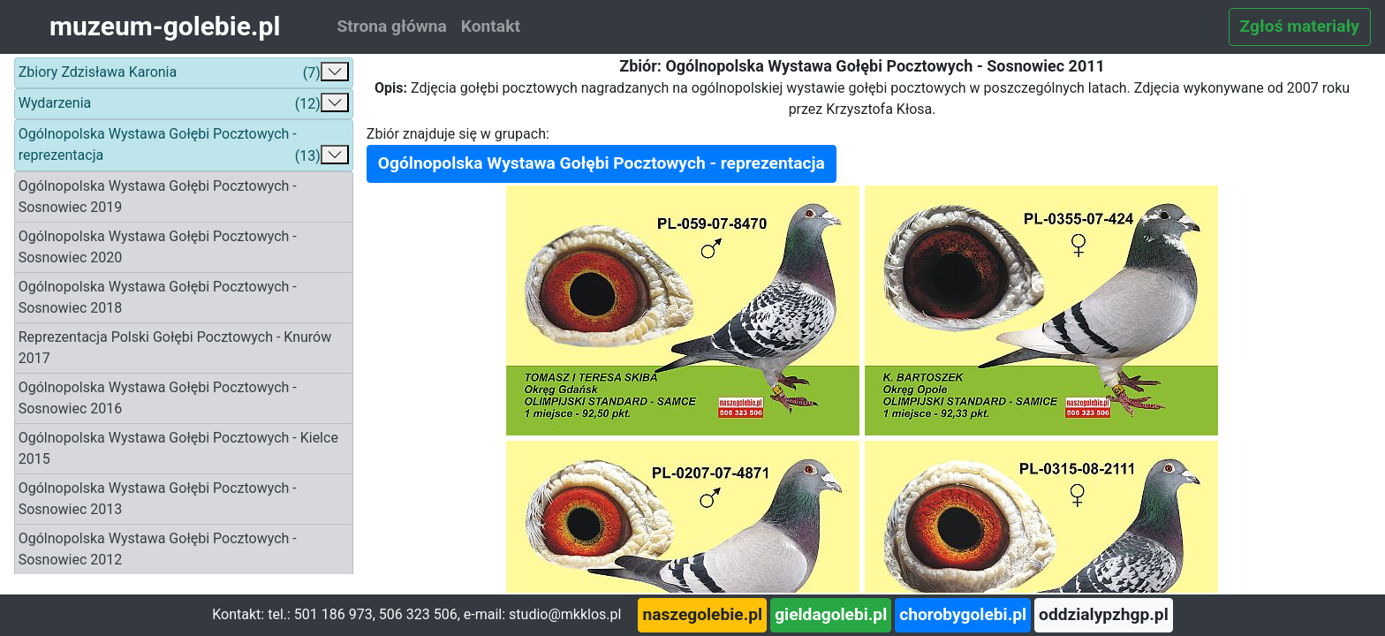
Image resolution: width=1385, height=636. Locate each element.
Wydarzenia (184, 104)
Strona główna (391, 26)
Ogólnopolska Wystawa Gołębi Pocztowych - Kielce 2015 (178, 448)
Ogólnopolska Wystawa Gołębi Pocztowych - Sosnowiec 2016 (158, 398)
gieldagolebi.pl (831, 614)
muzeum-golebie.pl (164, 26)
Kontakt (490, 26)
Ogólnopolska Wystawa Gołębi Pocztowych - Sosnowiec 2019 (158, 197)
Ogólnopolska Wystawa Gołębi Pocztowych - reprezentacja (184, 146)
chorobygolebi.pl (962, 614)
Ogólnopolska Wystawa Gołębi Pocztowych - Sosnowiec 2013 (158, 499)
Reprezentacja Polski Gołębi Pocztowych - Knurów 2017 (175, 348)
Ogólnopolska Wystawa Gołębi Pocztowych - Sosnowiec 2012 (158, 549)
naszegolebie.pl (702, 614)
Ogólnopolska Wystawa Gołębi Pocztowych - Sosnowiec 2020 (158, 247)
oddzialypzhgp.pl (1104, 614)
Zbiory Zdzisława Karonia (184, 73)
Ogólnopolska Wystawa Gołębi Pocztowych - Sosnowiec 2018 (158, 297)
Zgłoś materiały (1299, 26)
